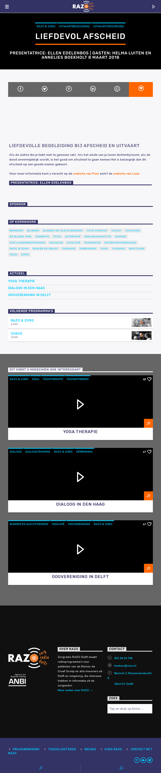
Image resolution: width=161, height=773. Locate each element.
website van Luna (126, 173)
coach (116, 230)
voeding (118, 248)
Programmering (26, 749)
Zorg (25, 254)
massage (56, 242)
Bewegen (16, 230)
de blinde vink (21, 236)
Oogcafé (73, 242)
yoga (13, 254)
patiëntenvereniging (120, 242)
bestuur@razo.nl (125, 666)
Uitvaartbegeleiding (74, 26)
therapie (69, 248)
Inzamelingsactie (97, 236)
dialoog (16, 452)
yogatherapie (53, 379)
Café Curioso (97, 230)
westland (137, 248)
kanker (120, 236)
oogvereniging (79, 524)
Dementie (42, 236)
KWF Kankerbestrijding (27, 242)
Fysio (57, 236)
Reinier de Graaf (45, 248)
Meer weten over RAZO (75, 690)
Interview (72, 236)
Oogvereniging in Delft (29, 295)
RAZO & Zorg (46, 26)
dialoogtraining (37, 452)
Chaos (16, 333)
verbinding (88, 248)
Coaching (132, 230)
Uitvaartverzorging (108, 26)
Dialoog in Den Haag (26, 288)
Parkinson (92, 242)
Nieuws (90, 749)
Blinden (33, 230)
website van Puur (86, 173)
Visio (104, 248)
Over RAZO (113, 749)
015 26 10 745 (123, 658)
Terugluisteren (62, 749)
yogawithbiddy (78, 379)
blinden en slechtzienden (63, 230)
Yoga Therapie (21, 281)
